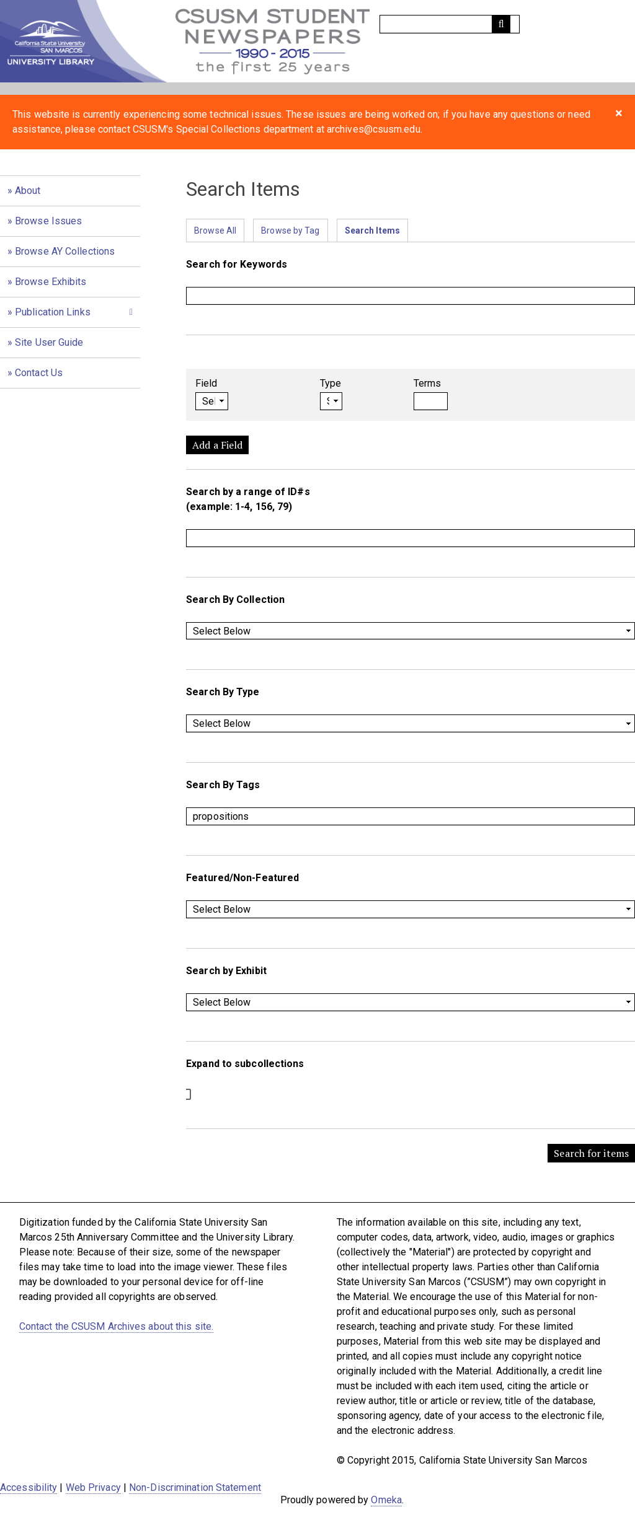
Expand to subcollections (245, 1064)
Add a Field (217, 445)
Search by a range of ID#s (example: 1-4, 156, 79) (248, 499)
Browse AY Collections (65, 251)
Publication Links (53, 312)
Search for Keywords (236, 264)
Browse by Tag (290, 230)
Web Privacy (93, 1487)
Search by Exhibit (226, 971)
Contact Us (39, 373)
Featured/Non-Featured (242, 878)
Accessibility (28, 1487)
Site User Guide (49, 342)
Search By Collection (235, 599)
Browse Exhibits (51, 282)
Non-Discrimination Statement (195, 1487)
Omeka (386, 1500)
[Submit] (501, 24)
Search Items (372, 230)
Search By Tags (223, 785)
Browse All (215, 230)
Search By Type (222, 692)
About (28, 190)
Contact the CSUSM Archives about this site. (116, 1326)
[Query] (450, 24)
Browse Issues (48, 221)
